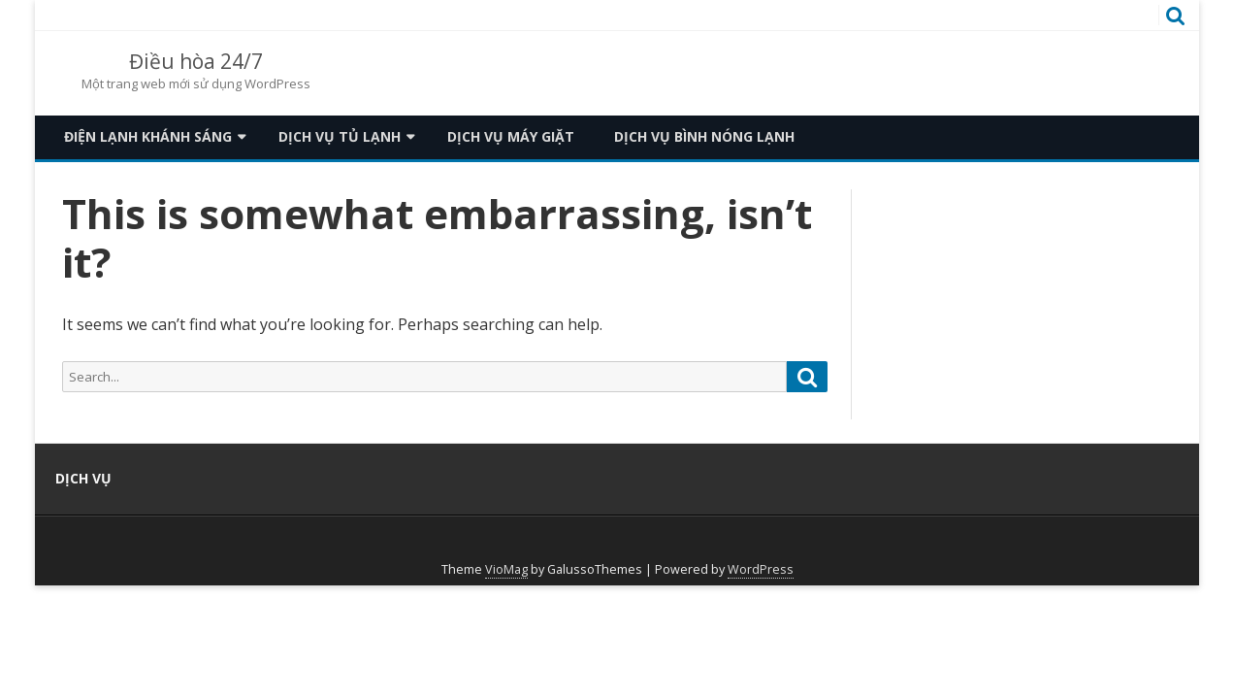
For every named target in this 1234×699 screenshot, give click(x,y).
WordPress (761, 569)
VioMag (506, 569)
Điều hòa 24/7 (196, 61)
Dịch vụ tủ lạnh (339, 136)
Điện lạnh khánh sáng (148, 136)
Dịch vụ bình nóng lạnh (704, 136)
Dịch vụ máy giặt (510, 136)
